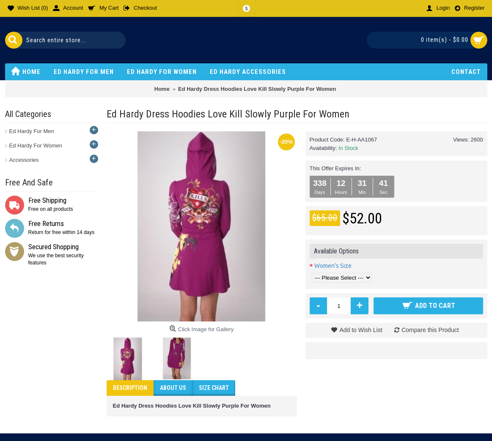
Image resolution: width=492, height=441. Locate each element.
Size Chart (214, 387)
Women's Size (333, 265)
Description (130, 387)
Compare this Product (430, 330)
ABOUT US (173, 387)
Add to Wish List (360, 330)
